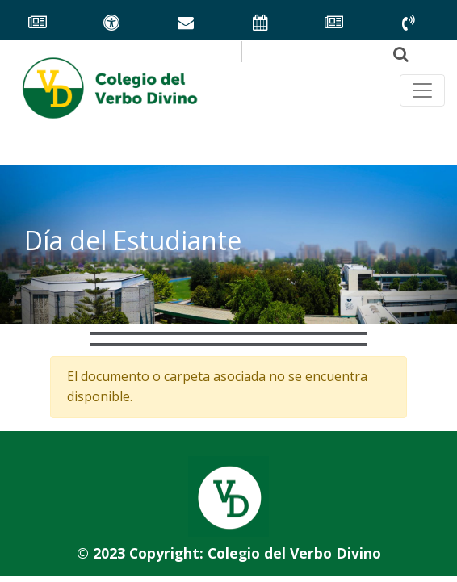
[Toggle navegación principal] (422, 90)
